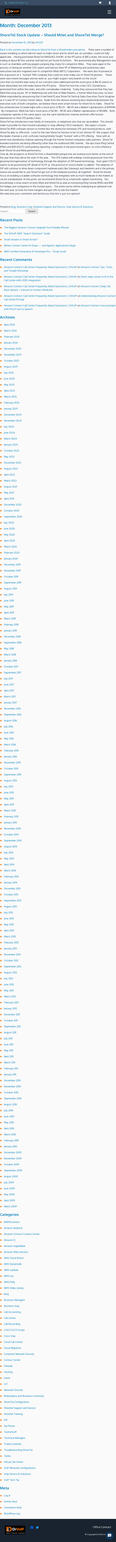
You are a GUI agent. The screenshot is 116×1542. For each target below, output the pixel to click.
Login (109, 2)
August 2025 (11, 366)
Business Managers (14, 1299)
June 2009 (9, 1188)
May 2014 (9, 858)
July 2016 (8, 726)
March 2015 (10, 810)
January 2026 (11, 342)
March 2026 (10, 330)
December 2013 (12, 888)
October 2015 (11, 768)
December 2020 (12, 504)
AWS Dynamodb (13, 1263)
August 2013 (10, 906)
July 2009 (9, 1182)
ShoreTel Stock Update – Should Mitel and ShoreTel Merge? (52, 35)
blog (13, 206)
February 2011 (11, 1068)
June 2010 (9, 1116)
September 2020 (13, 516)
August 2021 (10, 486)
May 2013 (9, 924)
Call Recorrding (12, 1323)
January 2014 (10, 882)
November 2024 (13, 420)
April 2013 (9, 930)
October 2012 (11, 960)
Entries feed (10, 1501)
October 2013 (11, 894)
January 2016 (10, 756)
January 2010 (10, 1146)
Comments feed (12, 1507)
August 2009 (11, 1176)
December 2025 (12, 348)
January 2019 (10, 630)
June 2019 (9, 600)
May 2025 (9, 384)
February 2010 (11, 1140)
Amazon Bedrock (13, 1227)
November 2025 (12, 354)
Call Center (10, 1317)
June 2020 (9, 528)
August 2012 (10, 972)
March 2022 (10, 480)
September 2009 (13, 1170)
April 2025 (9, 390)
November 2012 (12, 954)
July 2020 (9, 522)
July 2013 (8, 912)
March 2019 (10, 618)
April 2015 (9, 804)
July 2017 (8, 678)
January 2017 (10, 702)
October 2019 (11, 576)
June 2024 (9, 432)
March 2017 (10, 696)
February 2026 (11, 336)
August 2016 (10, 720)
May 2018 (9, 648)
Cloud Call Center (13, 1341)
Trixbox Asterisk (12, 1443)
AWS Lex (9, 1275)
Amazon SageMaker (14, 1245)
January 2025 (11, 408)
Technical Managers (14, 1437)
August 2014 (10, 846)
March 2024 (10, 438)
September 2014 (12, 840)
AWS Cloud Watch (14, 1257)
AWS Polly (9, 1281)
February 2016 (11, 750)
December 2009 (12, 1152)
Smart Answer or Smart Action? (21, 239)
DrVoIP (39, 42)
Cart (100, 2)
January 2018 (10, 660)
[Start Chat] (109, 1536)
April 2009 (9, 1200)
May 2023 (9, 456)
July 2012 (8, 978)
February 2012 (11, 1002)
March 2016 (10, 744)
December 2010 (12, 1080)
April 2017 (9, 690)
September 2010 (12, 1098)
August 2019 (10, 588)
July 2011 (8, 1038)
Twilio (7, 1455)
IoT (6, 1383)
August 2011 (10, 1032)
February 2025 (11, 402)
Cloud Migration (12, 1347)
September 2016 (12, 714)
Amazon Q (9, 1239)
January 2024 (11, 444)
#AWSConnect (12, 1221)
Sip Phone (9, 1425)
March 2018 (10, 654)
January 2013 (10, 948)
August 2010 (10, 1104)
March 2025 (10, 396)
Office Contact (102, 1527)
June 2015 (9, 792)
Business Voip (24, 206)
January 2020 (11, 558)
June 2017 (9, 684)
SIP (6, 1419)
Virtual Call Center (13, 1461)
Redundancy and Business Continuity (24, 1395)
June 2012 (9, 984)
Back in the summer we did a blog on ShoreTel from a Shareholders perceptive (42, 49)
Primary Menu (109, 12)
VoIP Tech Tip (11, 1479)
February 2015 (11, 816)
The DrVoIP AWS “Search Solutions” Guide (27, 233)
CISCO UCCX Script (14, 1329)
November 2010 (12, 1086)
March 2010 (10, 1134)
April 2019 (9, 612)
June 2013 (9, 918)
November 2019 (12, 570)
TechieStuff (10, 1431)
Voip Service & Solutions (79, 206)
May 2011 (8, 1050)
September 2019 (12, 582)
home (7, 1377)
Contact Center (12, 1359)
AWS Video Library (14, 1287)
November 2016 (12, 708)
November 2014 (12, 828)
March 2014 (10, 870)
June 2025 (9, 378)
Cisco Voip (9, 1335)
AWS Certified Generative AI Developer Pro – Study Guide (35, 251)
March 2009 (10, 1206)
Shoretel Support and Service (49, 206)
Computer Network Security (19, 1353)
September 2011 (12, 1026)
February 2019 (11, 624)
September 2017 (12, 672)
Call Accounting (12, 1311)
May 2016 (9, 738)
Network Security (13, 1389)
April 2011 (8, 1056)
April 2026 (9, 324)
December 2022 (12, 462)
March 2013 (10, 936)
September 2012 (12, 966)
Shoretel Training (13, 1413)
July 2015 (8, 786)
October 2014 (11, 834)
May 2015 (9, 798)
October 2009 (11, 1164)
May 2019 (9, 606)
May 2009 (9, 1194)
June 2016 (9, 732)
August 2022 (11, 468)
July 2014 (8, 852)
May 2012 (9, 990)
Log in (7, 1495)
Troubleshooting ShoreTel (18, 1449)
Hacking (8, 1371)
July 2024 (9, 426)
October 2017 (11, 666)
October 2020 (11, 510)
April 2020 (9, 540)
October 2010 (11, 1092)
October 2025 (11, 360)
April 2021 (9, 498)
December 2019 (12, 564)
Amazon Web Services (16, 1251)
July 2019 (8, 594)
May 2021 (9, 492)
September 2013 (12, 900)
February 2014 (11, 876)
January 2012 (10, 1008)
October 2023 (11, 450)
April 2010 (9, 1128)
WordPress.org (12, 1513)
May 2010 (9, 1122)
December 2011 (12, 1014)
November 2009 (13, 1158)
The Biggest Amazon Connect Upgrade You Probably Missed (36, 227)
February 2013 (11, 942)
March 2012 (10, 996)
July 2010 (8, 1110)
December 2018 (12, 636)
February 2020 (12, 552)
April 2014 (9, 864)
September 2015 (12, 774)
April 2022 (9, 474)
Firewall (8, 1365)
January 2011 (10, 1074)
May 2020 (9, 534)
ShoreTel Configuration (16, 1401)
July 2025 (9, 372)
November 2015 (12, 762)
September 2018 (12, 642)
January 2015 (10, 822)
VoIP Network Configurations (20, 1467)
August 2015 (10, 780)
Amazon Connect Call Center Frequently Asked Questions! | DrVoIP (40, 267)
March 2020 (10, 546)
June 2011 (8, 1044)
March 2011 (9, 1062)
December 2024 (12, 414)
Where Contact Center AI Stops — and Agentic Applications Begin (40, 245)
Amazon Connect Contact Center (22, 1233)
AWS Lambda (11, 1269)
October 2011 (11, 1020)
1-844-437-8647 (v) (18, 2)
